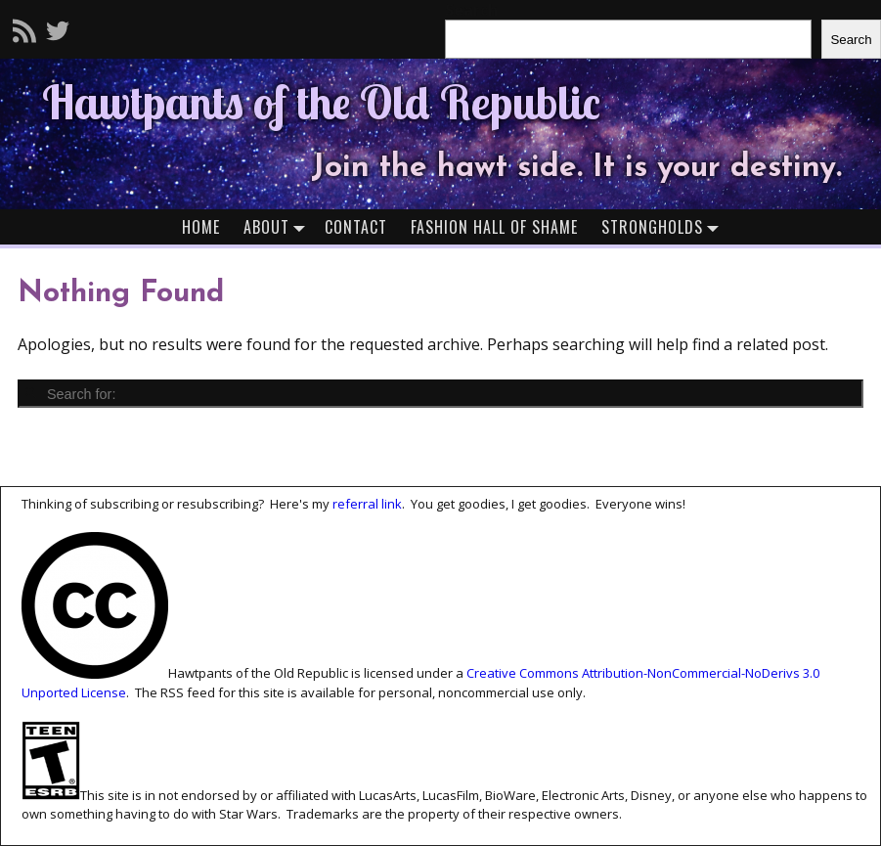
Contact (356, 227)
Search (850, 39)
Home (201, 227)
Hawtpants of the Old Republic (321, 101)
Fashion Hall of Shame (494, 227)
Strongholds (664, 226)
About (278, 226)
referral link (367, 503)
